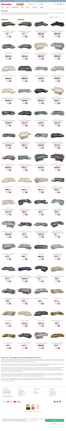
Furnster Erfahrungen (53, 394)
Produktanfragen (21, 393)
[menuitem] (35, 4)
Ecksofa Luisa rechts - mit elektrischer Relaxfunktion (57, 280)
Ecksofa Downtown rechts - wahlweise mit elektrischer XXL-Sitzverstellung (24, 280)
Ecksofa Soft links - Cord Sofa (9, 190)
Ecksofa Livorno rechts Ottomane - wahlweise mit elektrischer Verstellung (25, 102)
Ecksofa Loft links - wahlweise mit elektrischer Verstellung (57, 124)
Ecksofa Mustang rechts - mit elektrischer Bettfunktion (41, 102)
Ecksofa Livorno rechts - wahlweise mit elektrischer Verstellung (57, 57)
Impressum (51, 398)
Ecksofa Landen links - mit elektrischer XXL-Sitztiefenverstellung (57, 191)
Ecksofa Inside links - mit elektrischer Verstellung (41, 79)
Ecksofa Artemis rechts (8, 56)
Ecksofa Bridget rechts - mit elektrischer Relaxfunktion (25, 302)
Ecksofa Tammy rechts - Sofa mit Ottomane (57, 324)
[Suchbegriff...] (35, 4)
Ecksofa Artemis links (25, 56)
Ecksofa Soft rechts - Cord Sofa (25, 190)
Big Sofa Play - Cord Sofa (41, 190)
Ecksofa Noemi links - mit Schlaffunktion (41, 301)
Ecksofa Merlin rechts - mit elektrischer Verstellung (57, 168)
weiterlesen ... (46, 14)
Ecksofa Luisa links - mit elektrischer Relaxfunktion (8, 302)
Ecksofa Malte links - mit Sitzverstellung (8, 78)
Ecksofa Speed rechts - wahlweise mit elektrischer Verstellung (41, 35)
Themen (41, 17)
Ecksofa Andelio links (8, 323)
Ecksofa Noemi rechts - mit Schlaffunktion (24, 257)
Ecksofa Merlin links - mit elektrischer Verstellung (41, 168)
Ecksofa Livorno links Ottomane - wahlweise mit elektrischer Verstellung (8, 146)
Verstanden (54, 420)
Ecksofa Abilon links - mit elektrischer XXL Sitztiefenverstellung (57, 346)
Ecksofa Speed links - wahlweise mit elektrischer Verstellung (57, 35)
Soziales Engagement (53, 397)
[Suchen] (42, 4)
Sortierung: (51, 20)
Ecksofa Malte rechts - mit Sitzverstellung (24, 79)
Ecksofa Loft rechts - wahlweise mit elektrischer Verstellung (9, 213)
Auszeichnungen (52, 396)
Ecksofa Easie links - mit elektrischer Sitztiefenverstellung (57, 79)
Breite (15, 17)
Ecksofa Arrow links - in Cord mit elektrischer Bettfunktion (24, 146)
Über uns (50, 393)
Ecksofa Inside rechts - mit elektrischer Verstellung (41, 124)
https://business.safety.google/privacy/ (31, 420)
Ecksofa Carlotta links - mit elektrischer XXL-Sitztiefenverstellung (25, 35)
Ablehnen (54, 423)
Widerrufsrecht (36, 396)
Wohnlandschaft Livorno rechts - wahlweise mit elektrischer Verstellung (57, 235)
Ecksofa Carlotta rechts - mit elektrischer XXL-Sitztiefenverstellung (9, 35)
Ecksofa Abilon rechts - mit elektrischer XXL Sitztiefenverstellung (8, 280)
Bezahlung (20, 396)
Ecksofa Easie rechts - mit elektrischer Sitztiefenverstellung (8, 102)
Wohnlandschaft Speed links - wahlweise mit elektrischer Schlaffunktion (57, 213)
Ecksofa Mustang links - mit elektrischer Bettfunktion (8, 168)
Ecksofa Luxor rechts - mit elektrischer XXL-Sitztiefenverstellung (8, 124)
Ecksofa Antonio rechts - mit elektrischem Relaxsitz (57, 257)
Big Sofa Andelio (41, 256)
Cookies (14, 418)
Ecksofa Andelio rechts (57, 301)
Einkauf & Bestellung (21, 394)
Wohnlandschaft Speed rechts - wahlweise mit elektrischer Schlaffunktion (24, 213)
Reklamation (20, 398)
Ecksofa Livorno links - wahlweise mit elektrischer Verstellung (41, 57)
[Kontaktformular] (55, 4)
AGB (34, 393)
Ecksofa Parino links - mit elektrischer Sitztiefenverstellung (41, 346)
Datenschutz (36, 394)
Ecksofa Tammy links (41, 323)
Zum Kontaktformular (7, 399)
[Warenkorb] (62, 4)
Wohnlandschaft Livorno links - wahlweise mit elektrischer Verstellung (41, 280)
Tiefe (28, 17)
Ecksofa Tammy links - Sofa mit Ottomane (8, 346)
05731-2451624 (6, 395)
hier (13, 420)
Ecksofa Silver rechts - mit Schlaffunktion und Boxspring (41, 213)
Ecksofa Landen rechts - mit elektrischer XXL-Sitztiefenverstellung (25, 168)
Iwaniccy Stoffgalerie (14, 381)
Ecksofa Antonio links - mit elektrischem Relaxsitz (25, 346)
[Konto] (58, 4)
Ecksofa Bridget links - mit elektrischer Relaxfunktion (8, 257)
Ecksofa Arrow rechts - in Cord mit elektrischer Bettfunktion (57, 102)
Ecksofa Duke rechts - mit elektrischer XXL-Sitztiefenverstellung (57, 146)
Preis (2, 17)
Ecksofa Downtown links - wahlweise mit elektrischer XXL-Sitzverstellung (41, 235)
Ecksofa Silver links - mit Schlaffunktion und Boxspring (25, 235)
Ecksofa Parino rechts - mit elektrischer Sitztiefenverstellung (8, 235)
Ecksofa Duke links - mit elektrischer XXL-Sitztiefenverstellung (25, 124)
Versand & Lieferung (21, 397)
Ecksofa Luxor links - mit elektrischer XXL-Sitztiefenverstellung (41, 146)
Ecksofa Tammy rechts (25, 323)
